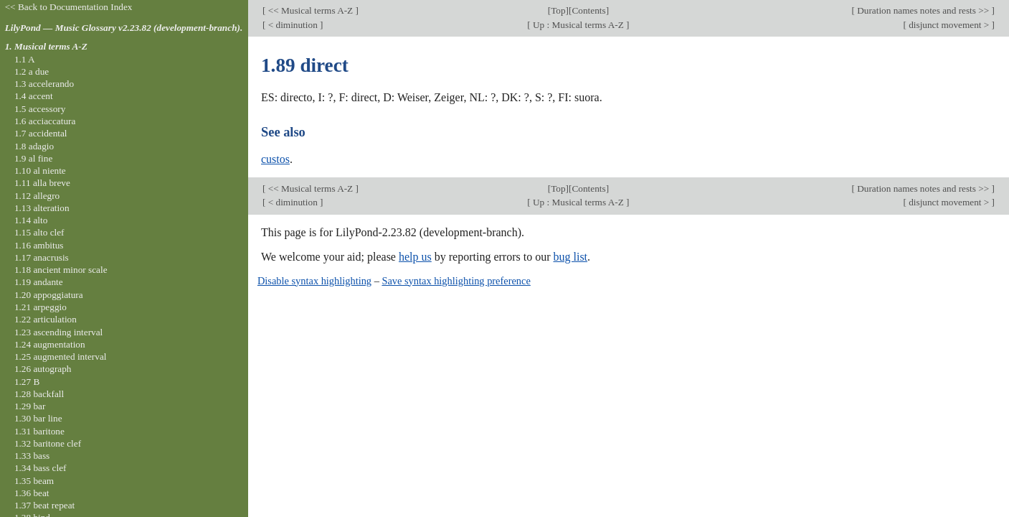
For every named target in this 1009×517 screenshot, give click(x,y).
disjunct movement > (949, 24)
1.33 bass (31, 455)
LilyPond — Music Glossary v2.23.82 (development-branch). (124, 27)
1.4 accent (33, 95)
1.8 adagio (34, 146)
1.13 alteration (42, 207)
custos (275, 159)
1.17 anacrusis (41, 257)
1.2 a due (31, 71)
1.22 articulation (45, 319)
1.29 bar (29, 406)
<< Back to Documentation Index (69, 6)
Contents (588, 10)
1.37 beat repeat (44, 505)
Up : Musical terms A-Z (578, 24)
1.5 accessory (39, 108)
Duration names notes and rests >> (923, 10)
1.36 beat (31, 493)
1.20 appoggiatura (48, 294)
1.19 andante (38, 281)
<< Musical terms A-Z (310, 10)
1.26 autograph (43, 368)
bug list (570, 257)
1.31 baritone (39, 431)
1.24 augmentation (49, 344)
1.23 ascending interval (58, 332)
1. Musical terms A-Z (46, 46)
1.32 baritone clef (47, 443)
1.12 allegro (37, 195)
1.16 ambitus (39, 245)
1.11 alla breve (42, 182)
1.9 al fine (33, 158)
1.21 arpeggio (40, 307)
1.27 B (26, 381)
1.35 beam (34, 480)
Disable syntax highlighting (314, 281)
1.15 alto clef (39, 232)
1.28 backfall (39, 393)
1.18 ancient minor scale (61, 269)
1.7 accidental (40, 133)
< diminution (292, 24)
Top (558, 10)
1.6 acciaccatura (44, 121)
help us (415, 257)
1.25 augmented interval (60, 356)
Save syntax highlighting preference (456, 281)
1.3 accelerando (44, 83)
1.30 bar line (38, 418)
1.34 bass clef (40, 467)
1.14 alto (30, 220)
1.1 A (24, 59)
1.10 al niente (40, 170)
